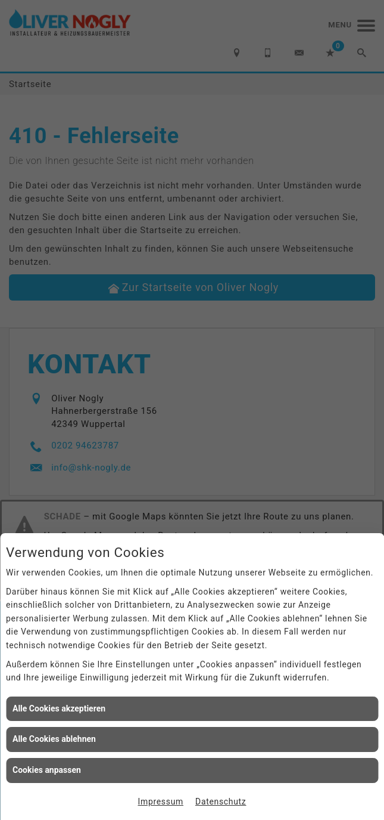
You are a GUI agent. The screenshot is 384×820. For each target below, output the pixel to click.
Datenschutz (220, 801)
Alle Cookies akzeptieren (59, 708)
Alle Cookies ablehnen (54, 739)
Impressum (161, 801)
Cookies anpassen (47, 770)
